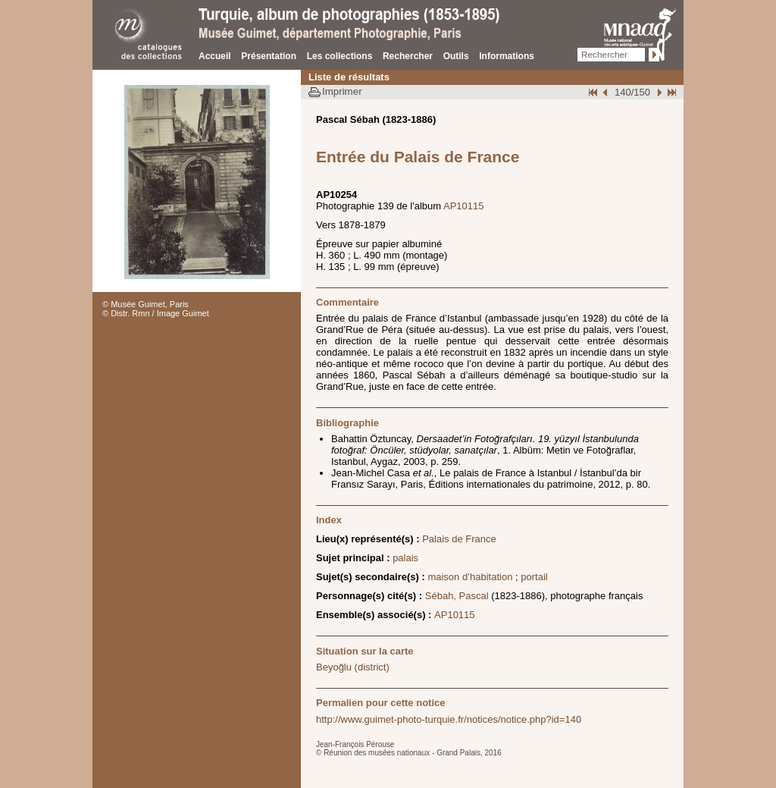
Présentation (268, 56)
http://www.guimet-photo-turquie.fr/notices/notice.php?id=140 (448, 719)
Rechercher (408, 56)
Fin (670, 92)
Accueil (215, 56)
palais (405, 558)
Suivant (657, 92)
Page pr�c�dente (607, 92)
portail (534, 576)
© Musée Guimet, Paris (145, 304)
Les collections (340, 56)
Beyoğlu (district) (353, 667)
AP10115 (463, 206)
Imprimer (342, 91)
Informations (506, 56)
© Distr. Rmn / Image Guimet (155, 313)
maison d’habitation (469, 576)
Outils (456, 56)
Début (594, 92)
